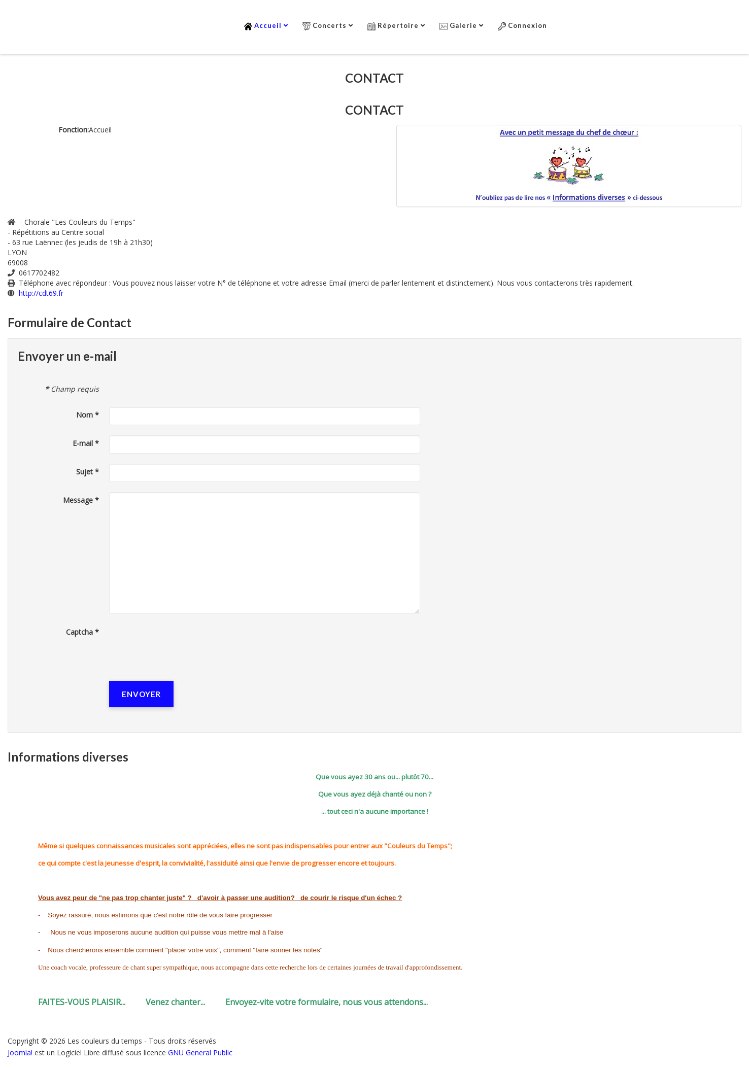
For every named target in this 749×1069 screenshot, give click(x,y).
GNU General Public (200, 1052)
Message (81, 500)
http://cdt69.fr (41, 293)
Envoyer (141, 694)
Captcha (82, 632)
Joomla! (20, 1052)
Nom (87, 415)
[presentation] (186, 644)
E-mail (86, 443)
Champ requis (72, 389)
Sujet (87, 471)
